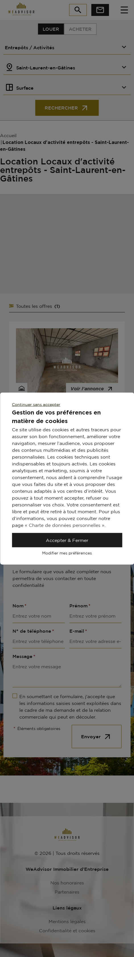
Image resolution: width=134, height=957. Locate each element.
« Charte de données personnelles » (64, 525)
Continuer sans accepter (36, 404)
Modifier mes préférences (67, 553)
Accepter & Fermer (67, 540)
